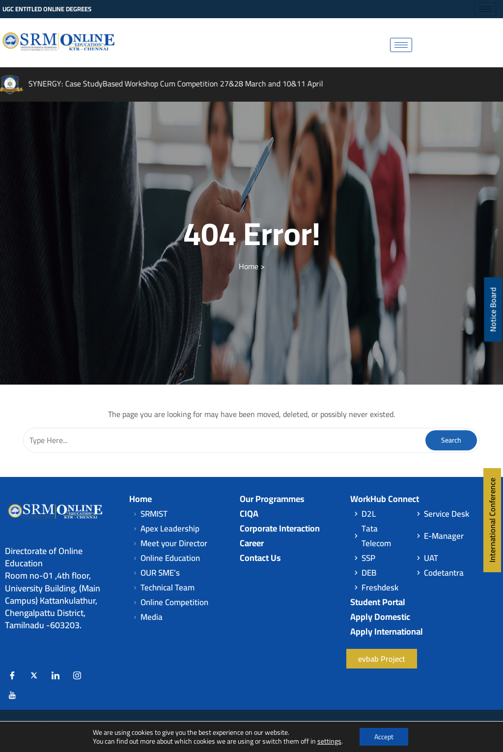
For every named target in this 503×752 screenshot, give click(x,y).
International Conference (492, 520)
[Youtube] (12, 695)
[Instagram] (77, 675)
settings (329, 741)
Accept (383, 736)
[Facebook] (12, 675)
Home (248, 266)
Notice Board (493, 309)
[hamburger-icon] (485, 9)
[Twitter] (34, 675)
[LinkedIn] (55, 675)
